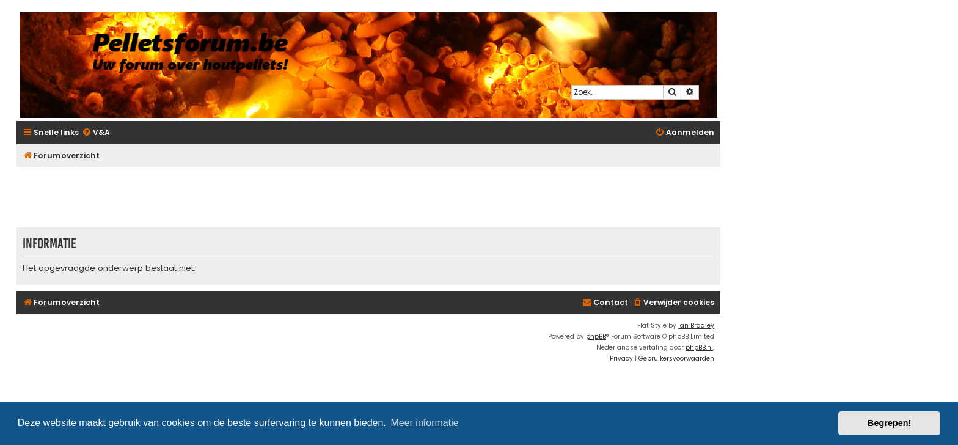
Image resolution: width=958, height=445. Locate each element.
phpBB (596, 336)
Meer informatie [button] (424, 422)
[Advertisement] (368, 196)
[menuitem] (96, 133)
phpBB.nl (699, 347)
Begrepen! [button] (889, 423)
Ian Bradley (696, 325)
